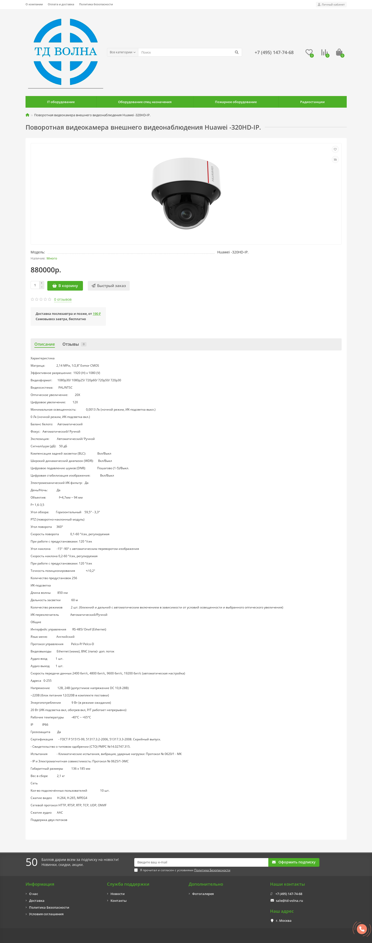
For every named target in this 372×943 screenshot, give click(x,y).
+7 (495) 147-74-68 (288, 893)
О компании (34, 4)
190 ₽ (97, 313)
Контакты (119, 900)
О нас (33, 893)
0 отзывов (63, 299)
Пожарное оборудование (236, 102)
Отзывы (74, 344)
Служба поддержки (128, 884)
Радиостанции (312, 102)
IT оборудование (61, 102)
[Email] (201, 862)
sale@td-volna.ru (289, 900)
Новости (118, 893)
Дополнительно (206, 884)
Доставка (37, 900)
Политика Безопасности (49, 907)
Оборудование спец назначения (144, 102)
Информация (40, 884)
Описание (44, 344)
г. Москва (284, 920)
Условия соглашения (46, 914)
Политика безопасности (96, 4)
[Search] (190, 52)
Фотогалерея (203, 893)
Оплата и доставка (61, 4)
